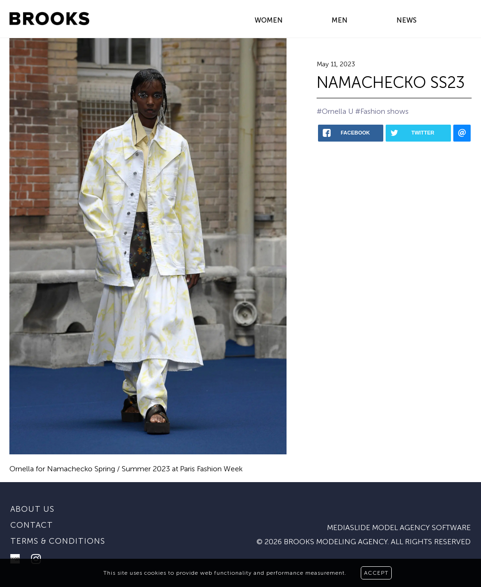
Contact (31, 525)
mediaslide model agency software (399, 527)
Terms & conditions (57, 541)
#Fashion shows (382, 111)
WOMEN (269, 20)
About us (32, 509)
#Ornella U (335, 111)
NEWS (406, 20)
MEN (340, 20)
